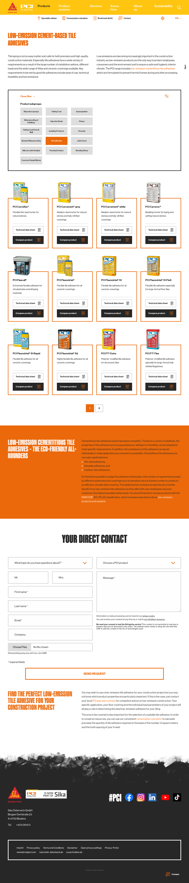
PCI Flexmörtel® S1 (111, 280)
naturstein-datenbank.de (51, 852)
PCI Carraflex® (21, 206)
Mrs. (61, 577)
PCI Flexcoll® (20, 280)
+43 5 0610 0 (23, 824)
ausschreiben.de (74, 852)
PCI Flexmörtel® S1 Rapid (26, 353)
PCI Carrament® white (113, 206)
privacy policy (149, 616)
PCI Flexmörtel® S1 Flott (158, 280)
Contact (172, 874)
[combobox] (177, 7)
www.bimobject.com (26, 852)
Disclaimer (72, 847)
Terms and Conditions (53, 847)
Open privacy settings (91, 847)
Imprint (20, 847)
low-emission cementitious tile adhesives (153, 68)
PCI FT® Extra (108, 353)
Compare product (28, 240)
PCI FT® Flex (152, 353)
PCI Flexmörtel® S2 (67, 353)
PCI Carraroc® (153, 206)
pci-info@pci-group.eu (154, 619)
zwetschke (100, 870)
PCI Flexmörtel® (66, 280)
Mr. (16, 577)
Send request (94, 674)
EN (178, 18)
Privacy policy (33, 847)
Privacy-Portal (112, 847)
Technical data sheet (28, 230)
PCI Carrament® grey (68, 206)
